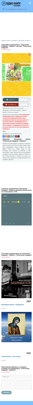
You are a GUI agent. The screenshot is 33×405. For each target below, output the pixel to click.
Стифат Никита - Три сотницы (11, 356)
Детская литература (17, 108)
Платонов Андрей (12, 112)
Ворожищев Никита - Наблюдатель (12, 304)
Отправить (6, 392)
